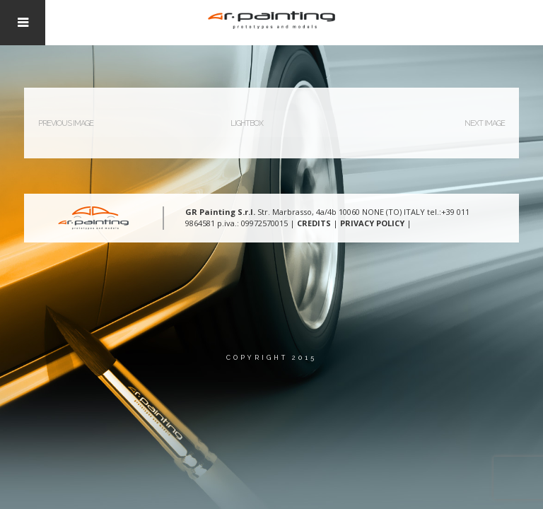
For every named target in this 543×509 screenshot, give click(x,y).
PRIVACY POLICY (372, 223)
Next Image (485, 123)
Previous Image (65, 123)
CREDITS (314, 223)
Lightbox (246, 123)
